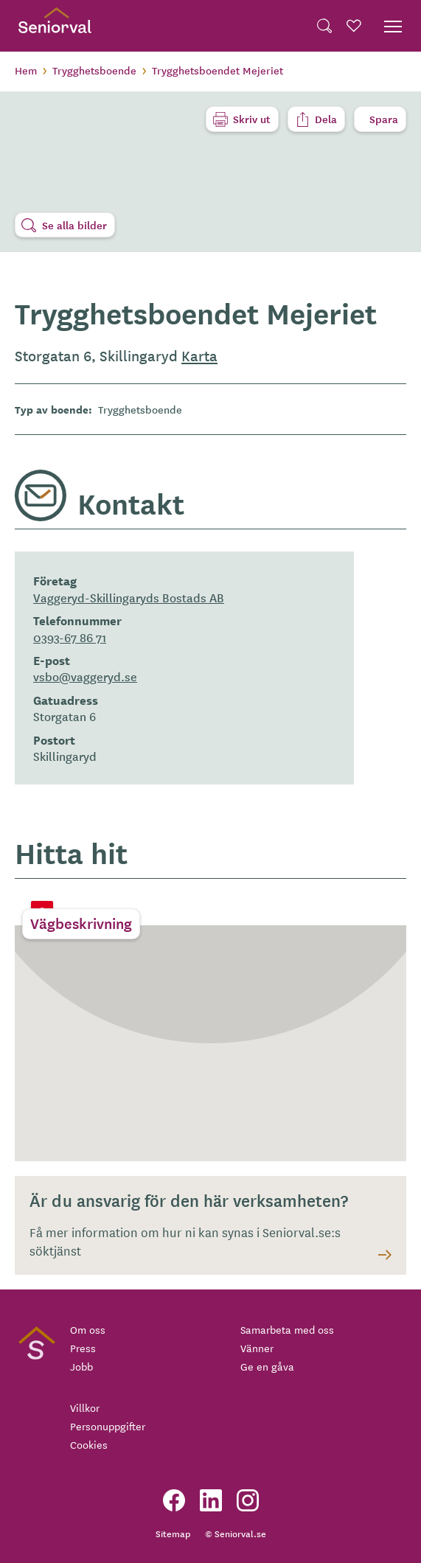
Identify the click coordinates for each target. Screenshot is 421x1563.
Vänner (257, 1348)
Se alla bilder (74, 225)
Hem (26, 70)
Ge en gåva (267, 1366)
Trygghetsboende (94, 70)
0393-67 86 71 (69, 637)
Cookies (89, 1444)
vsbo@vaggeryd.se (85, 676)
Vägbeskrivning (81, 923)
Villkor (85, 1407)
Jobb (81, 1366)
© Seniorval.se (235, 1533)
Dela (326, 119)
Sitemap (173, 1533)
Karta (199, 355)
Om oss (87, 1329)
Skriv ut (252, 119)
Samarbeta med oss (287, 1329)
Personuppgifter (107, 1426)
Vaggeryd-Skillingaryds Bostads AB (128, 597)
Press (83, 1348)
